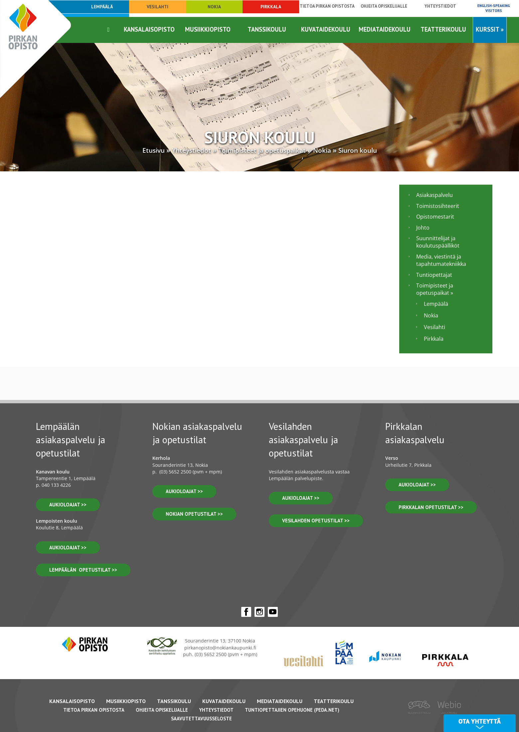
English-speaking (493, 8)
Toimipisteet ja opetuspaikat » (434, 289)
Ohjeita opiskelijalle (384, 6)
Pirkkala (270, 7)
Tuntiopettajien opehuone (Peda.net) (292, 710)
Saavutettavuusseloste (201, 718)
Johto (423, 227)
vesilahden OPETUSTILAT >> (316, 520)
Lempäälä (436, 303)
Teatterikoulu (443, 29)
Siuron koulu (357, 150)
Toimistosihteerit (437, 206)
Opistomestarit (435, 216)
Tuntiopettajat (434, 274)
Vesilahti (157, 7)
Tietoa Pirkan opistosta (327, 6)
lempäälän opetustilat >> (83, 570)
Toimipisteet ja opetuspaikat (262, 150)
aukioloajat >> (67, 504)
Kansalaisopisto (149, 29)
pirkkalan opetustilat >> (431, 507)
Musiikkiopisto (208, 29)
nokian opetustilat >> (194, 514)
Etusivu (153, 150)
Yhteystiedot (440, 6)
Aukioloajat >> (184, 491)
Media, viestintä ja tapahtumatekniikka (441, 260)
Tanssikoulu (267, 29)
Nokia (214, 7)
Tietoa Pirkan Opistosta (93, 710)
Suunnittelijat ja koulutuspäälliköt (437, 242)
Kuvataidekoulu (325, 29)
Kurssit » (490, 29)
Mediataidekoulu (385, 29)
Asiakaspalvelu (434, 195)
